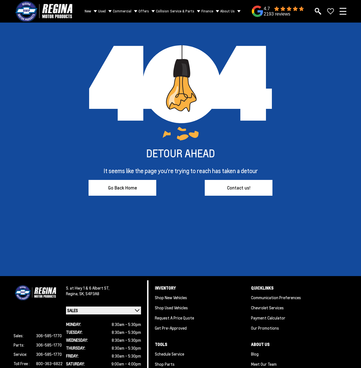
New (88, 11)
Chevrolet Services (267, 307)
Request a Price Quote (174, 317)
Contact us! (238, 188)
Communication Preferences (276, 297)
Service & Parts (182, 11)
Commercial (122, 11)
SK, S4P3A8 (89, 293)
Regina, (72, 293)
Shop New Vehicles (171, 297)
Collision (162, 11)
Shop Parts (165, 364)
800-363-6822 (49, 363)
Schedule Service (169, 353)
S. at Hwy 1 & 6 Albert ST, (87, 287)
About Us (227, 11)
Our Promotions (265, 327)
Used (102, 11)
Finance (207, 11)
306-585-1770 (49, 335)
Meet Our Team (264, 364)
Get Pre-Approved (171, 327)
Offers (143, 11)
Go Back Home (122, 188)
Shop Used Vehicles (171, 307)
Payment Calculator (268, 317)
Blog (255, 353)
